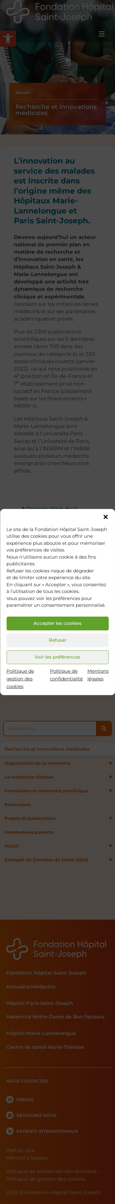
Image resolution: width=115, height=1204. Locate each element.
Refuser (58, 640)
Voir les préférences (57, 657)
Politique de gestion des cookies (20, 679)
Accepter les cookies (57, 623)
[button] (105, 517)
